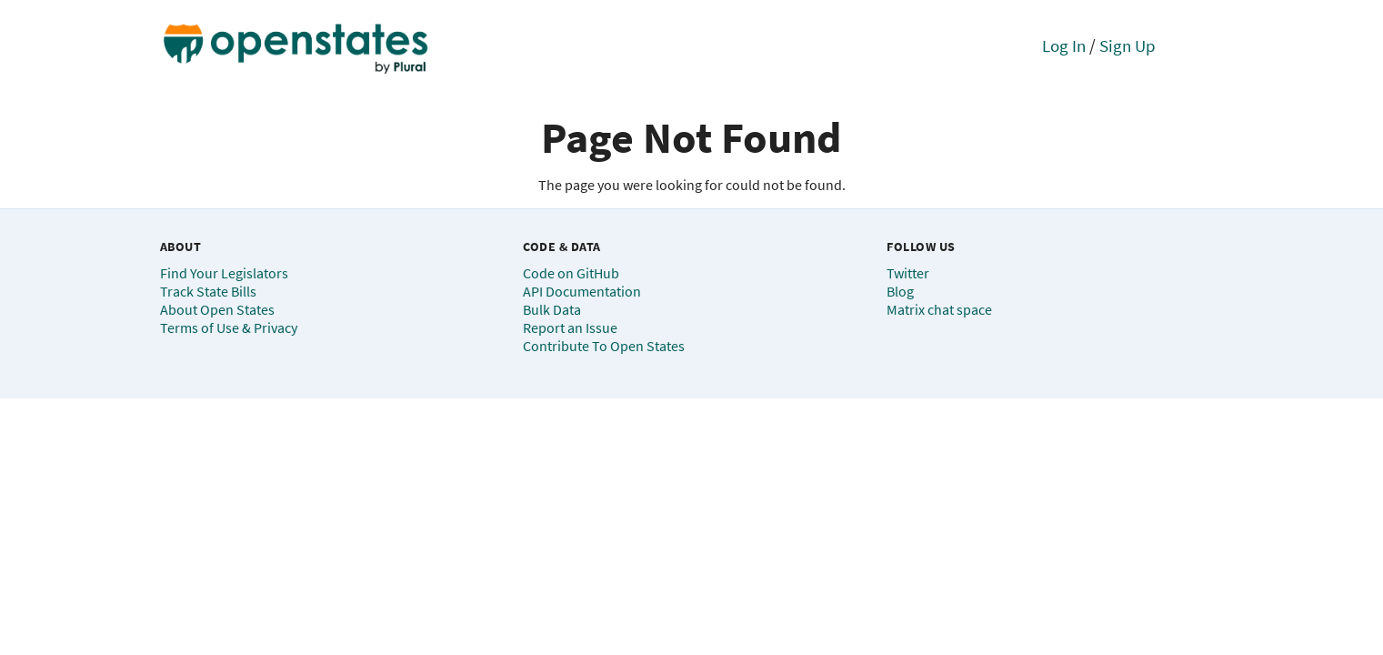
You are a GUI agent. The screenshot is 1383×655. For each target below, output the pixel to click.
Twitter (908, 273)
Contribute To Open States (604, 346)
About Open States (217, 309)
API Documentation (582, 291)
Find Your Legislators (224, 273)
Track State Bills (208, 291)
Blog (900, 291)
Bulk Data (552, 309)
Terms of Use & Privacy (228, 327)
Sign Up (1127, 45)
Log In (1064, 45)
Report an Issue (570, 327)
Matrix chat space (939, 309)
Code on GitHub (571, 273)
